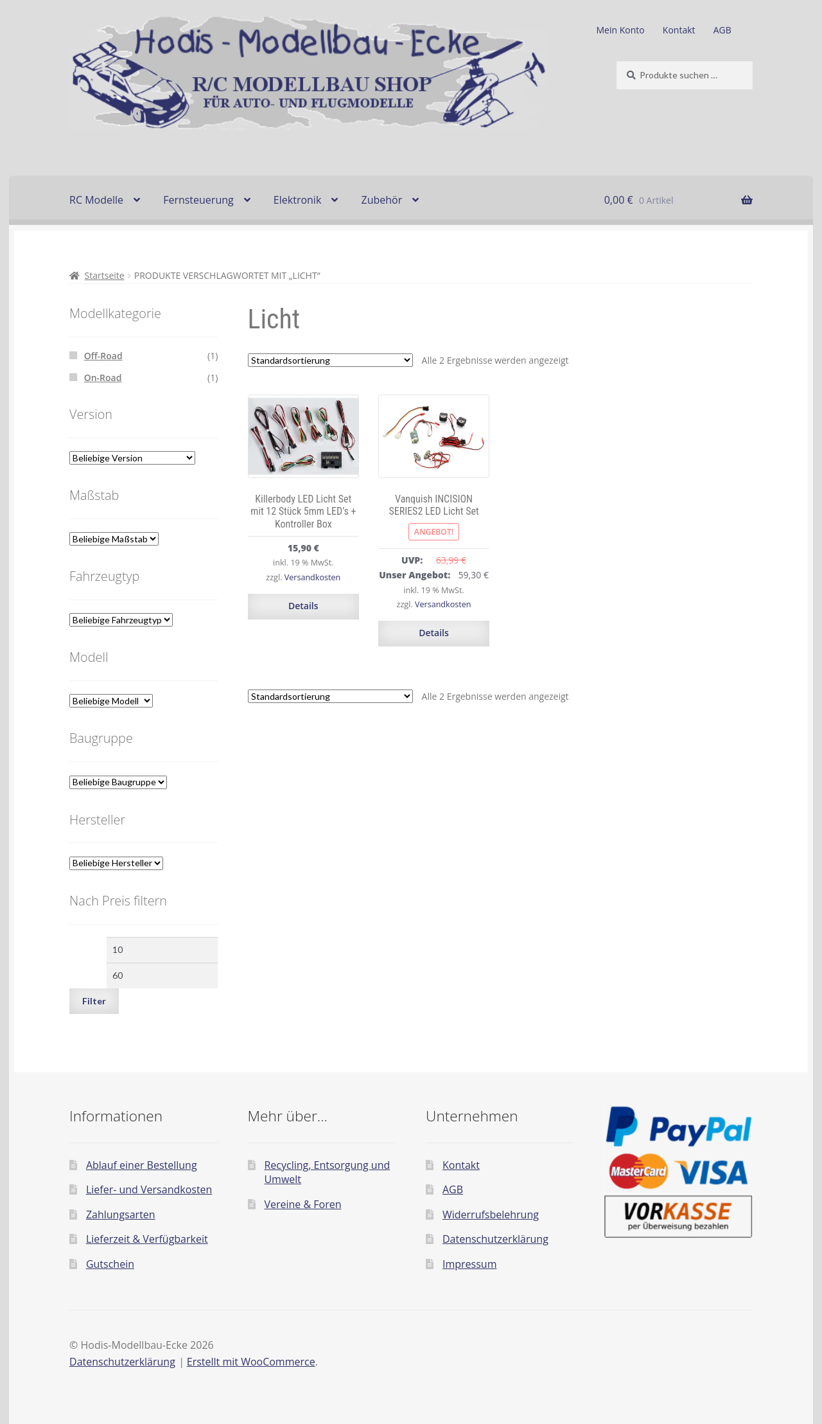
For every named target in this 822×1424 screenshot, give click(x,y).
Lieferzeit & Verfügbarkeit (147, 1239)
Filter (94, 1000)
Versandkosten (312, 577)
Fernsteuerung (198, 200)
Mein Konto (621, 30)
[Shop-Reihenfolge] (330, 360)
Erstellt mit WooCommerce (251, 1362)
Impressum (469, 1264)
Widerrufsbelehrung (490, 1214)
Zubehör (381, 200)
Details (303, 606)
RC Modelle (96, 200)
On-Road (103, 377)
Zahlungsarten (120, 1214)
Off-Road (103, 356)
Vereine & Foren (302, 1204)
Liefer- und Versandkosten (149, 1189)
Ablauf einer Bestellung (141, 1165)
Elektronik (297, 200)
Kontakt (679, 30)
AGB (722, 30)
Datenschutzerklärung (495, 1239)
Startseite (105, 275)
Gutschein (110, 1264)
